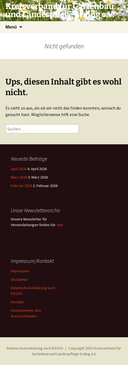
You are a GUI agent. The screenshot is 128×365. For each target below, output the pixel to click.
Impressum (20, 271)
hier (60, 224)
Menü (11, 27)
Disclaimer (19, 279)
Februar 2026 (21, 185)
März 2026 (19, 177)
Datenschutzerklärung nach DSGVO (35, 348)
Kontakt (17, 302)
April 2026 (19, 168)
